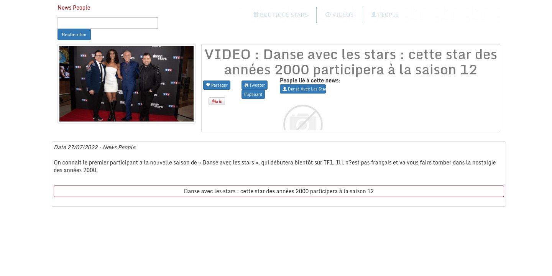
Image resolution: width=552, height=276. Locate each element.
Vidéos (339, 14)
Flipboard (253, 94)
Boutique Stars (280, 14)
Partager (217, 85)
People (384, 14)
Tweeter (254, 85)
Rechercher (74, 34)
